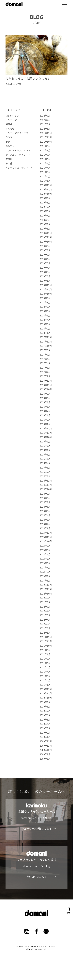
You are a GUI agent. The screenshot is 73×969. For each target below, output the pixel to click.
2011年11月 (46, 641)
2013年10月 (46, 541)
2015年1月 (45, 476)
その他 (9, 163)
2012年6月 (45, 610)
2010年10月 (46, 697)
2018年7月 (45, 306)
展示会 (9, 124)
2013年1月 (45, 580)
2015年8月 (45, 445)
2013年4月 (45, 567)
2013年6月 (45, 558)
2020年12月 (46, 185)
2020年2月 (45, 224)
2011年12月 (46, 637)
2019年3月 (45, 272)
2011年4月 (45, 671)
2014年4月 (45, 515)
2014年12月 (46, 480)
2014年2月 (45, 524)
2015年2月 (45, 471)
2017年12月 (46, 337)
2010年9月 (45, 702)
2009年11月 (46, 745)
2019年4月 (45, 267)
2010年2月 (45, 732)
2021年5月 (45, 163)
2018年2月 (45, 328)
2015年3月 (45, 467)
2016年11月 (46, 385)
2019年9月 (45, 246)
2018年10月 (46, 293)
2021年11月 (46, 137)
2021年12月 (46, 133)
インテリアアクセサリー (18, 133)
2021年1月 (45, 180)
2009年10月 (46, 750)
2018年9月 (45, 298)
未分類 (9, 159)
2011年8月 (45, 654)
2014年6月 (45, 506)
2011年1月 (45, 684)
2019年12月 (46, 233)
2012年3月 (45, 624)
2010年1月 (45, 737)
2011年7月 (45, 658)
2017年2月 (45, 372)
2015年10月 (46, 437)
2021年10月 (46, 141)
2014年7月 (45, 502)
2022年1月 (45, 128)
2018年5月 (45, 315)
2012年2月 (45, 628)
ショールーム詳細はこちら (36, 828)
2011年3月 (45, 676)
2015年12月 (46, 428)
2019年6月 (45, 259)
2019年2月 (45, 276)
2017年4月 (45, 363)
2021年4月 (45, 167)
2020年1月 (45, 228)
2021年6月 (45, 159)
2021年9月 (45, 146)
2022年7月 (45, 115)
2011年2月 (45, 680)
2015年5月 (45, 458)
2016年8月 (45, 398)
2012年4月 (45, 619)
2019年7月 (45, 254)
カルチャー (11, 146)
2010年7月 (45, 710)
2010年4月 (45, 723)
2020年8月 (45, 202)
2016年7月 (45, 402)
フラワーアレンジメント (18, 150)
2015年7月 (45, 450)
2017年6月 (45, 359)
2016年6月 (45, 406)
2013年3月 (45, 571)
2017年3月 (45, 367)
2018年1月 (45, 332)
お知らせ (10, 128)
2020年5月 (45, 211)
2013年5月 (45, 563)
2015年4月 (45, 463)
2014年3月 (45, 519)
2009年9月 (45, 754)
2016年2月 (45, 419)
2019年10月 (46, 241)
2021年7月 (45, 154)
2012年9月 (45, 597)
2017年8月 (45, 350)
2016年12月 (46, 380)
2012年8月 (45, 602)
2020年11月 (46, 189)
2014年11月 (46, 484)
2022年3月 (45, 124)
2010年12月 (46, 689)
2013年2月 (45, 576)
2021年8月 (45, 150)
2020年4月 (45, 215)
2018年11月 (46, 289)
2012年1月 (45, 632)
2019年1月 (45, 280)
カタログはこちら (36, 876)
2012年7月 (45, 606)
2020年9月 (45, 198)
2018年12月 (46, 285)
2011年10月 (46, 645)
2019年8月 (45, 250)
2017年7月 (45, 354)
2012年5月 (45, 615)
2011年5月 (45, 667)
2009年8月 (45, 758)
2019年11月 (46, 237)
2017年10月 (46, 345)
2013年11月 (46, 537)
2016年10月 (46, 389)
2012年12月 (46, 584)
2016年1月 (45, 424)
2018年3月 (45, 324)
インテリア (11, 120)
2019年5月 (45, 263)
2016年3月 (45, 415)
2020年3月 (45, 220)
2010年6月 (45, 715)
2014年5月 (45, 511)
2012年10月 (46, 593)
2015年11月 (46, 432)
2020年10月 (46, 193)
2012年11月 (46, 589)
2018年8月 (45, 302)
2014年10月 (46, 489)
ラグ (8, 141)
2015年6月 (45, 454)
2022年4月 (45, 120)
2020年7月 (45, 206)
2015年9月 (45, 441)
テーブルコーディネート (18, 154)
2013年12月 (46, 532)
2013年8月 (45, 550)
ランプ (9, 137)
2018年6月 (45, 311)
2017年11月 (46, 341)
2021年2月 (45, 176)
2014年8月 (45, 498)
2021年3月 (45, 172)
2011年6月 (45, 663)
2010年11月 (46, 693)
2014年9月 (45, 493)
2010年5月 (45, 719)
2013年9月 (45, 545)
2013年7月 (45, 554)
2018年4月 (45, 319)
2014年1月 (45, 528)
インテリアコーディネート (19, 167)
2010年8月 (45, 706)
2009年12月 (46, 741)
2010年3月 (45, 728)
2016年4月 (45, 411)
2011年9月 (45, 650)
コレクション (12, 115)
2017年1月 (45, 376)
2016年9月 (45, 393)
